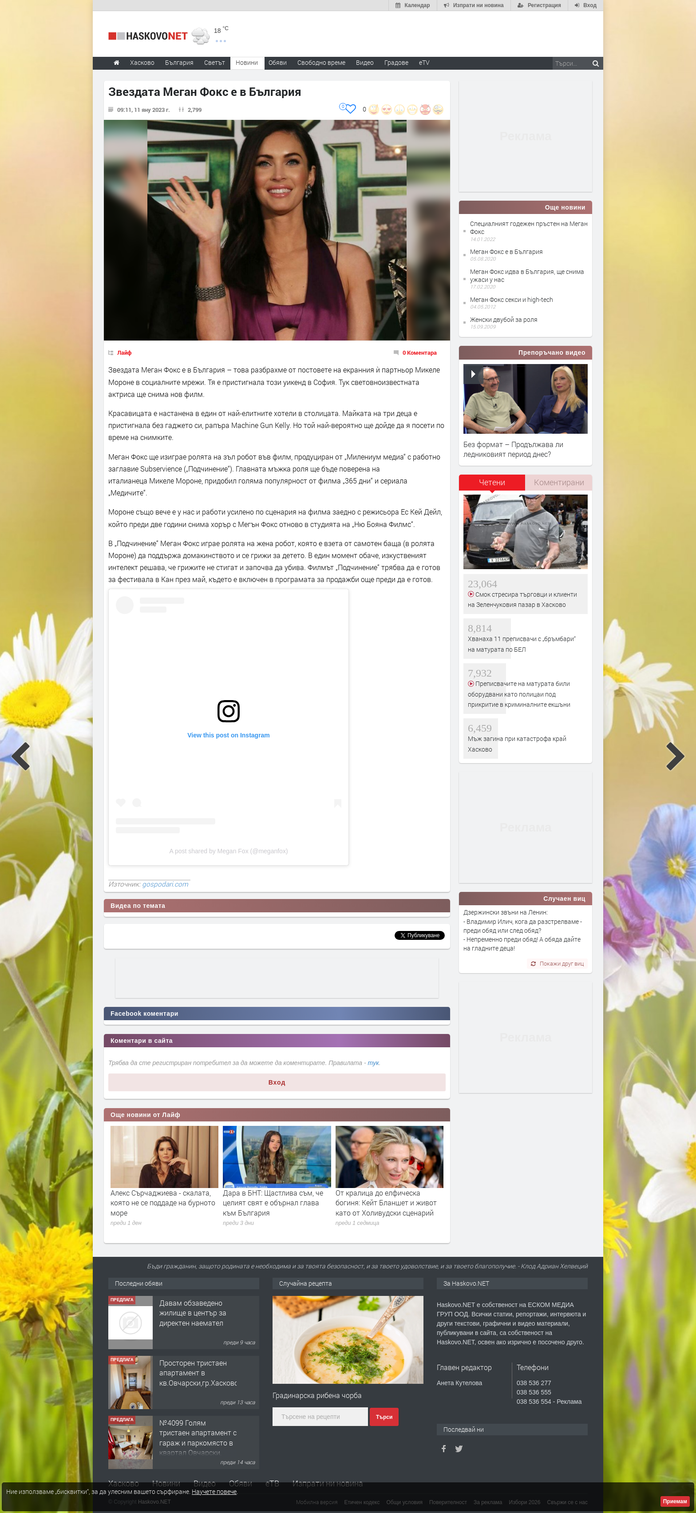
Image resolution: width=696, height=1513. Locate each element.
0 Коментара (420, 352)
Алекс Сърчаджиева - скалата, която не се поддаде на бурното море (163, 1202)
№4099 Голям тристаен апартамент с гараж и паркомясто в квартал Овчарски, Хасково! (198, 1442)
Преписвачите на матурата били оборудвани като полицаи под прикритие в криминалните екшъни (519, 694)
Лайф (124, 352)
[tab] (492, 485)
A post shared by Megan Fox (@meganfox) (228, 851)
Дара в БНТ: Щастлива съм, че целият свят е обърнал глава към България (273, 1202)
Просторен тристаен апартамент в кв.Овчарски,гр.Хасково (198, 1372)
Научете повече (214, 1491)
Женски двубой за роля (504, 319)
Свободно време (321, 62)
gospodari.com (165, 883)
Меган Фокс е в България (506, 251)
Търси (384, 1417)
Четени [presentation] (492, 482)
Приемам (675, 1501)
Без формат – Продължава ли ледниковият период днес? (513, 449)
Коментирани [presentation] (559, 482)
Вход (277, 1082)
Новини (247, 62)
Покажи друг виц (557, 963)
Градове (396, 62)
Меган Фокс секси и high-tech (511, 299)
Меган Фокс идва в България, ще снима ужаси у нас (527, 275)
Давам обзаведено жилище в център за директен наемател (192, 1312)
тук (373, 1062)
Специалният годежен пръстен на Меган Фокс (529, 227)
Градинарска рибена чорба (317, 1395)
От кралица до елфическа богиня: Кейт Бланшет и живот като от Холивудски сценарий (386, 1202)
